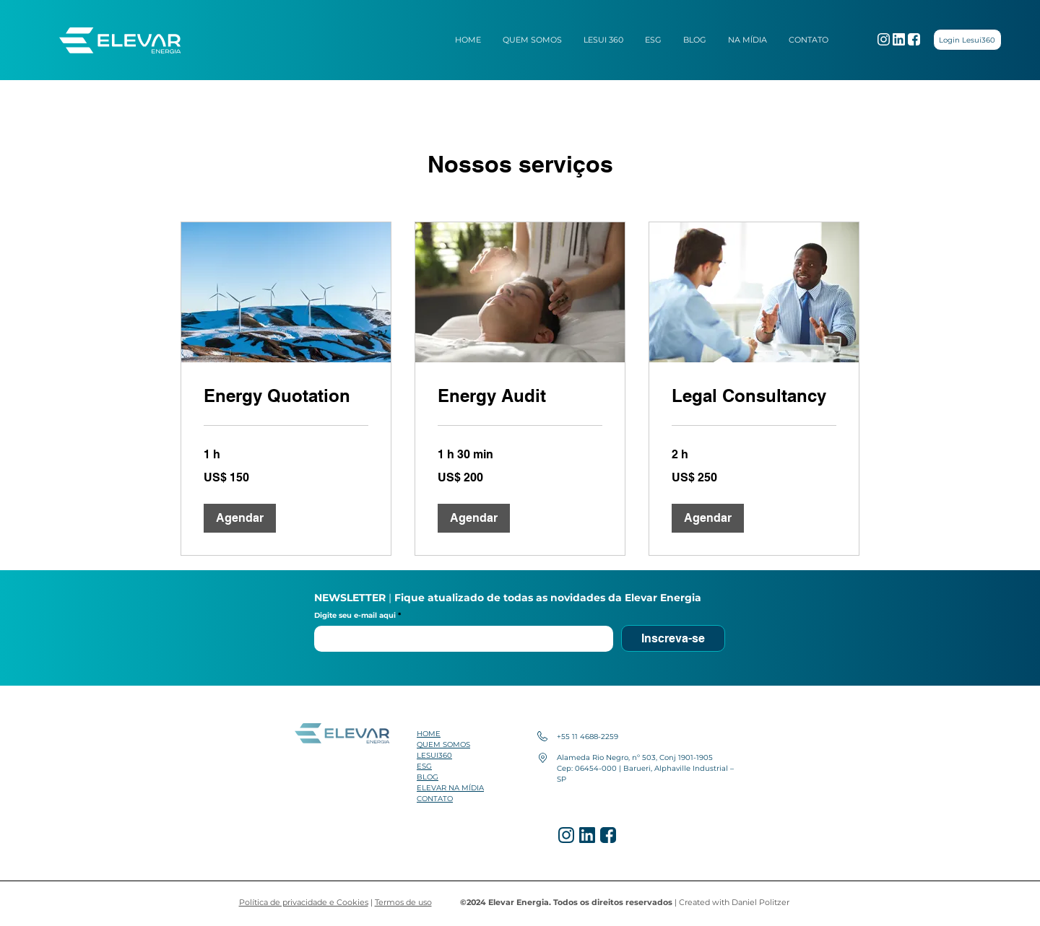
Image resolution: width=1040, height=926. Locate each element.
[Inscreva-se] (673, 638)
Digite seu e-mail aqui (356, 615)
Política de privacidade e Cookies (303, 902)
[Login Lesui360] (967, 40)
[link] (286, 396)
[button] (240, 518)
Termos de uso (403, 902)
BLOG (427, 777)
